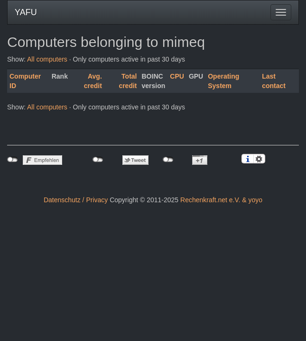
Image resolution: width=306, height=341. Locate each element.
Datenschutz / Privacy (76, 200)
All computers (47, 59)
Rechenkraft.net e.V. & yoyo (221, 200)
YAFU (26, 12)
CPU (177, 76)
